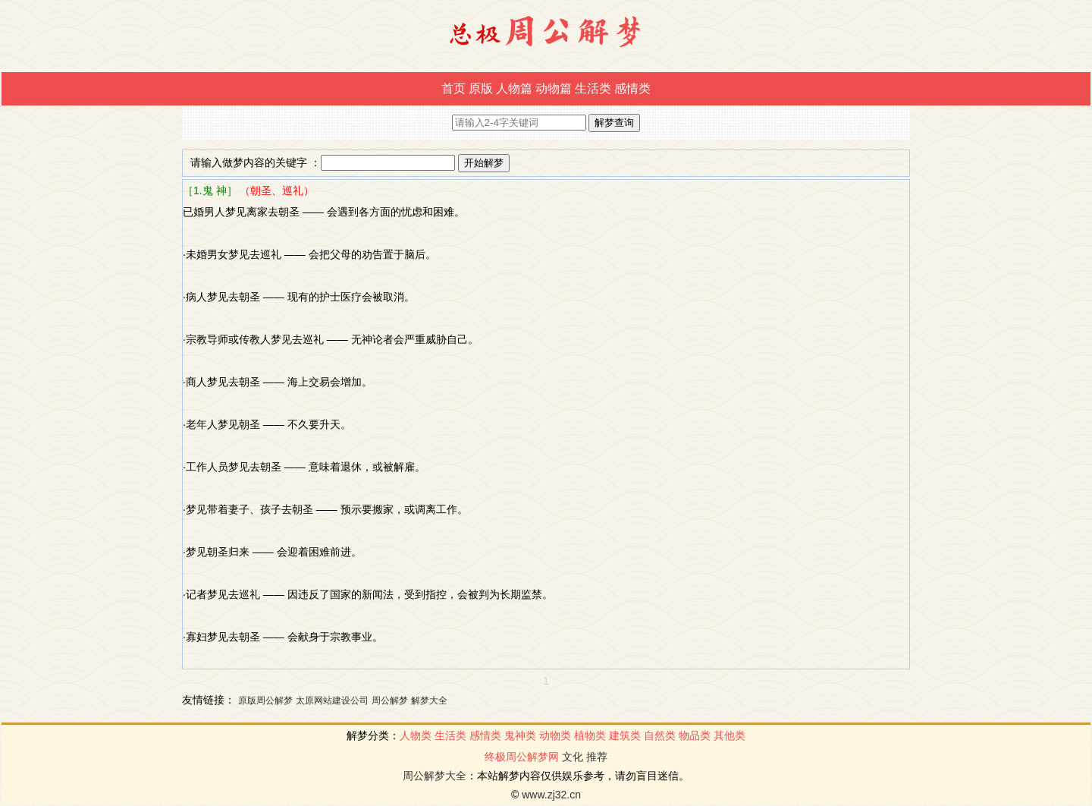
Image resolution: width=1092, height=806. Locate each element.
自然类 (660, 735)
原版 (481, 88)
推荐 (596, 757)
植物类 (590, 735)
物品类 (695, 735)
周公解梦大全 (434, 776)
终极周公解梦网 (522, 757)
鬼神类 (520, 735)
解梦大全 (429, 700)
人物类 (415, 735)
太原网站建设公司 (332, 700)
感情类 (632, 88)
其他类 (729, 735)
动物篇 (553, 88)
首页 (453, 88)
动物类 (555, 735)
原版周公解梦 (265, 700)
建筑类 (625, 735)
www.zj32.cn (551, 795)
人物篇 (514, 88)
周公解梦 (390, 700)
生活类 (593, 88)
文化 (572, 757)
